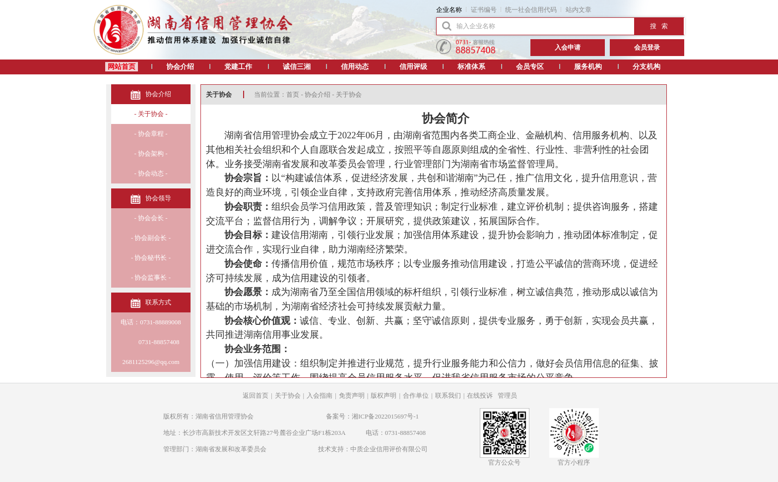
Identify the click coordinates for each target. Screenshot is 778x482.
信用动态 (355, 66)
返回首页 (255, 395)
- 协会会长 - (150, 218)
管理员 (507, 395)
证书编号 (484, 9)
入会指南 (319, 395)
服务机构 (588, 66)
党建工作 (238, 66)
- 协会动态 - (150, 173)
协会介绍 (180, 66)
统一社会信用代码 (531, 9)
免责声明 (352, 395)
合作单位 (416, 395)
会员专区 (530, 66)
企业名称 (449, 9)
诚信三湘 (297, 66)
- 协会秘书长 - (151, 257)
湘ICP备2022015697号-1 (385, 416)
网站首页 (121, 66)
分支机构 (646, 66)
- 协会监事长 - (151, 277)
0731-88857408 (151, 342)
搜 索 (659, 26)
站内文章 (578, 9)
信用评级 (413, 66)
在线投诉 (480, 395)
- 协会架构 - (150, 153)
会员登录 (647, 47)
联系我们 (448, 395)
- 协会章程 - (150, 133)
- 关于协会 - (150, 114)
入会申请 (568, 47)
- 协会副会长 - (151, 237)
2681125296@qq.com (150, 361)
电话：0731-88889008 (151, 322)
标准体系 (471, 66)
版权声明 (383, 395)
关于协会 (288, 395)
